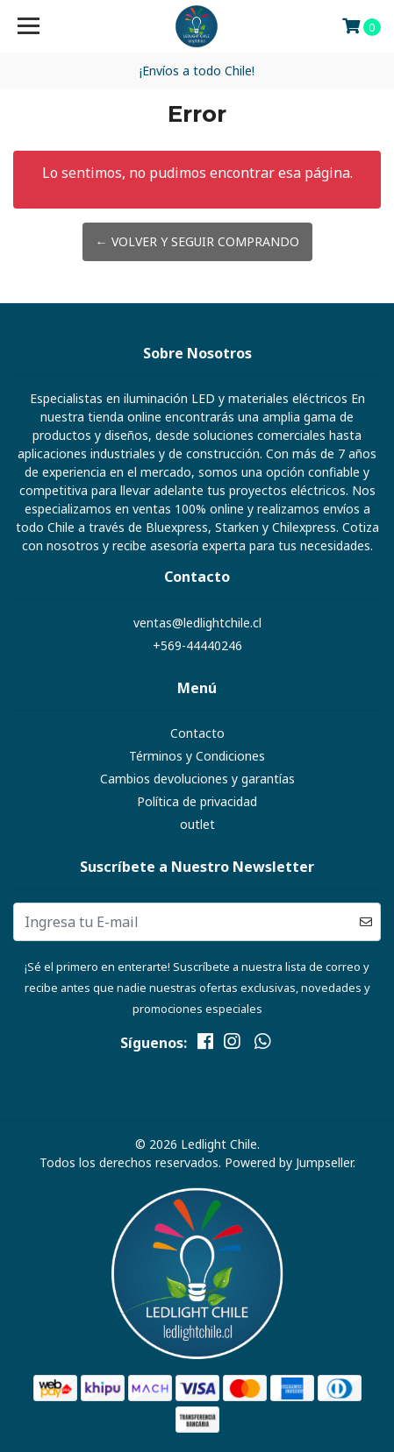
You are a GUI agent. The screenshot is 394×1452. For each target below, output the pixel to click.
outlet (197, 824)
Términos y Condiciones (197, 755)
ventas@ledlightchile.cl (197, 622)
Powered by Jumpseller (289, 1162)
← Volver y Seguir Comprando (197, 241)
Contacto (197, 733)
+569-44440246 (197, 645)
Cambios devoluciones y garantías (197, 778)
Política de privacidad (197, 801)
